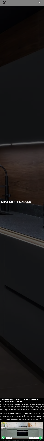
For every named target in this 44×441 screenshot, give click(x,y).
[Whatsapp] (40, 438)
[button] (39, 2)
